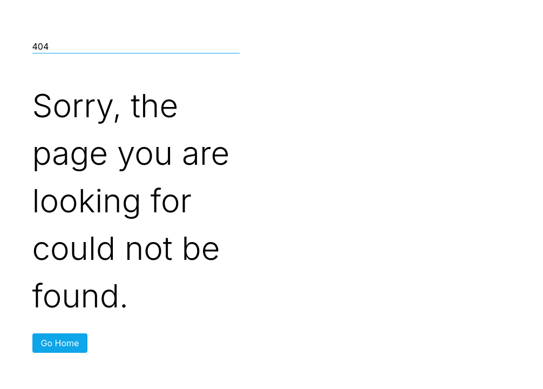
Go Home (60, 343)
